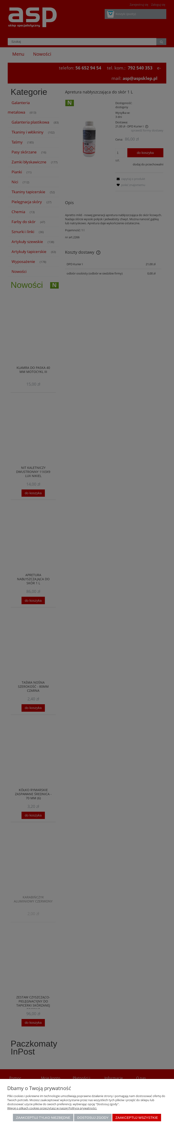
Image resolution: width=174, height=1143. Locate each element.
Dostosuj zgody (93, 1117)
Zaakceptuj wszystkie (137, 1117)
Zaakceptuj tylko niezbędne (43, 1117)
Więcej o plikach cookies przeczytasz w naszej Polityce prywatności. (52, 1108)
